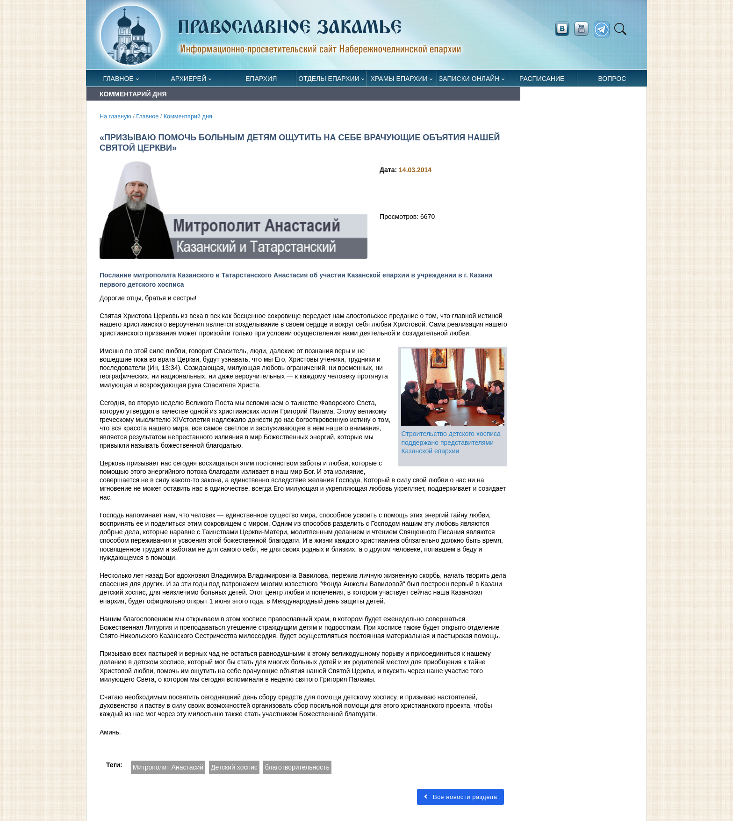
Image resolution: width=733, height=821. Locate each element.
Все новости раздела (460, 796)
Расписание (541, 78)
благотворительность (297, 767)
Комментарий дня (188, 116)
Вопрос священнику (612, 81)
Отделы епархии (328, 78)
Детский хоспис (234, 767)
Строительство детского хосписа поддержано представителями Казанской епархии (450, 442)
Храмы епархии (399, 78)
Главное (118, 78)
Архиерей (188, 78)
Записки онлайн (469, 78)
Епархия (261, 78)
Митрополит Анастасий (168, 767)
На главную (115, 116)
